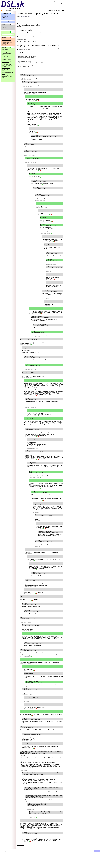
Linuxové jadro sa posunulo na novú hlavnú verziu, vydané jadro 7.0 (7, 73)
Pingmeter (4, 27)
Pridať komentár (20, 844)
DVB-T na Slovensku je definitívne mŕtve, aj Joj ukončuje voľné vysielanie (6, 40)
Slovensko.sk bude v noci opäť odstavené (23, 66)
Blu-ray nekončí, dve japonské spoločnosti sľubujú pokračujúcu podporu (7, 62)
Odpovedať (21, 79)
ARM (26, 16)
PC (23, 16)
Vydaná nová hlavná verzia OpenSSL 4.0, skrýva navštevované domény (7, 80)
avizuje (22, 30)
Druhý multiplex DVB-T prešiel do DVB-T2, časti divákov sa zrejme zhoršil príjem (6, 53)
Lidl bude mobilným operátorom (5, 50)
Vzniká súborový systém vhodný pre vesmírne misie (7, 59)
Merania (8, 26)
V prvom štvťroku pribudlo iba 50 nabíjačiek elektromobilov (26, 57)
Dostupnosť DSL (5, 16)
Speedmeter (4, 26)
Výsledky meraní (5, 18)
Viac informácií (69, 851)
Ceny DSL (4, 14)
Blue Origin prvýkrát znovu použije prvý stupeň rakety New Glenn (27, 56)
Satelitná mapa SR (5, 21)
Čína (28, 16)
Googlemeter (4, 28)
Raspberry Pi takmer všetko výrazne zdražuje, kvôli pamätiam (7, 43)
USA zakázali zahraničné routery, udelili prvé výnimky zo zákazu (7, 65)
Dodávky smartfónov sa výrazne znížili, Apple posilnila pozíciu (7, 76)
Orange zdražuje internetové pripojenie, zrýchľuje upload (7, 56)
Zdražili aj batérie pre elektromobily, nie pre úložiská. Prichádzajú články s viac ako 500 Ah (7, 69)
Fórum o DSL (4, 17)
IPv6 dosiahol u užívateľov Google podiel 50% (24, 61)
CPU (21, 16)
